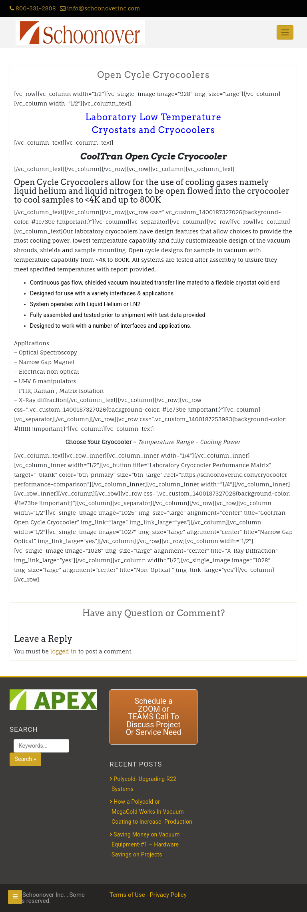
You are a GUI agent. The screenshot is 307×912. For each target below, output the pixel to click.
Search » (25, 759)
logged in (63, 651)
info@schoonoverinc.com (100, 8)
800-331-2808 (33, 8)
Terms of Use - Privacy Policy (148, 894)
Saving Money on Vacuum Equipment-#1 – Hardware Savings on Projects (146, 844)
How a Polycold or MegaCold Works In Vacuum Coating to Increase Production (152, 811)
